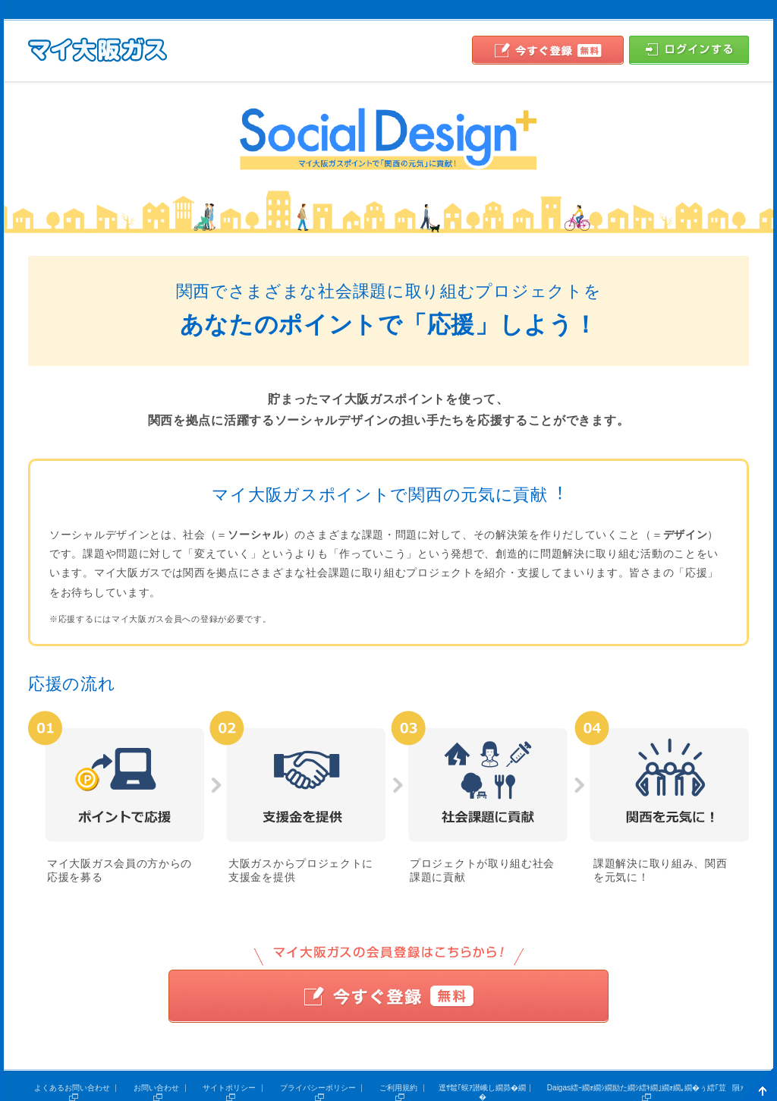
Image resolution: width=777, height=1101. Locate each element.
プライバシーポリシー (318, 1088)
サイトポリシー (229, 1088)
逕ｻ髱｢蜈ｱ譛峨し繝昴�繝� (482, 1092)
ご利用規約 (398, 1088)
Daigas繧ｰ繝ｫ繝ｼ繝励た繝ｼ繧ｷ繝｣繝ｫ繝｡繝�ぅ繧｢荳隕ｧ (645, 1088)
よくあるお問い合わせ (72, 1088)
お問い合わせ (156, 1088)
